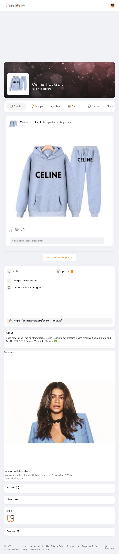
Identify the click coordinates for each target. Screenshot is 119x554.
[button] (112, 5)
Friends (11, 499)
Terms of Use (73, 546)
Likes (9, 511)
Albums (11, 487)
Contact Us (43, 546)
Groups (11, 531)
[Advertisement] (59, 37)
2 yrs (22, 125)
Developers (34, 549)
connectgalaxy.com (14, 478)
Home (25, 546)
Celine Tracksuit (47, 84)
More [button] (45, 549)
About (33, 546)
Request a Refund (90, 546)
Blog (24, 549)
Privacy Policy (58, 546)
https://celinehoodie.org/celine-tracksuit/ (38, 320)
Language (110, 547)
